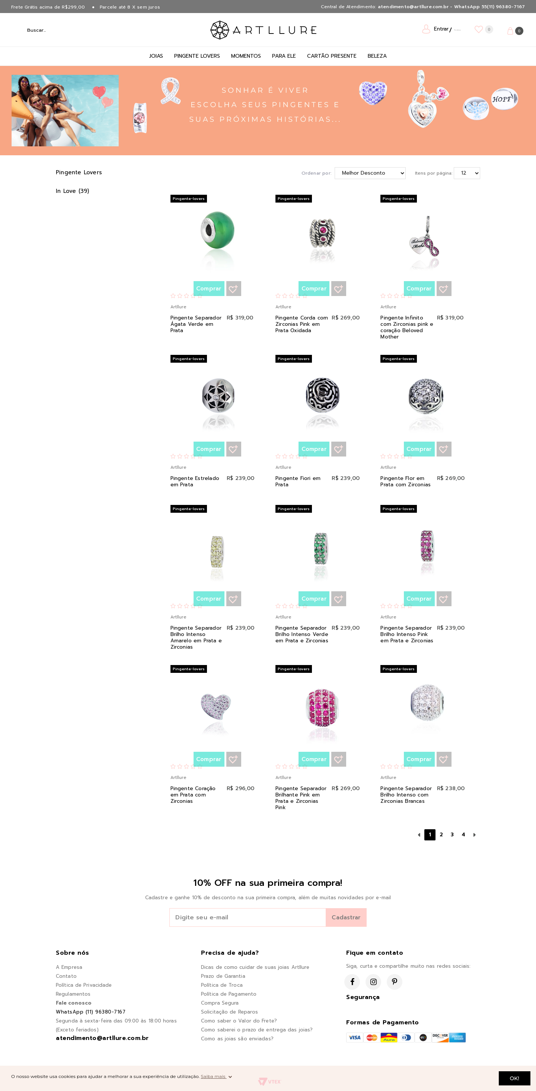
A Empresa (69, 967)
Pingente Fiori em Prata (298, 481)
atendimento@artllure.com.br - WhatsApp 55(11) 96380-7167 (451, 6)
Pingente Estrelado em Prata (195, 481)
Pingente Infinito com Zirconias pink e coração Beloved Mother (407, 327)
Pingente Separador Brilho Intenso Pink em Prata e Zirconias (407, 634)
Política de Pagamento (228, 994)
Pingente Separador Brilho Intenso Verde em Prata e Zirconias (302, 634)
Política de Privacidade (84, 985)
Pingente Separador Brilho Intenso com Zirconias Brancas (406, 795)
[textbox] (63, 29)
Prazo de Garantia (223, 976)
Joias (156, 56)
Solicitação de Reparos (229, 1011)
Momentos (246, 56)
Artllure (178, 307)
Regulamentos (73, 994)
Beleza (377, 56)
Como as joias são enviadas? (237, 1038)
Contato (66, 976)
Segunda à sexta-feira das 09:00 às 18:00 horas (116, 1020)
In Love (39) (72, 191)
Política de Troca (222, 985)
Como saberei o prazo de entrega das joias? (257, 1029)
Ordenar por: (316, 173)
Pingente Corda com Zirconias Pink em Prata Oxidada (302, 324)
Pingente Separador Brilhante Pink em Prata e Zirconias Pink (301, 798)
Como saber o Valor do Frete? (239, 1020)
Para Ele (284, 56)
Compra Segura (220, 1002)
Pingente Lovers (197, 56)
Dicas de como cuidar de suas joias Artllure (255, 967)
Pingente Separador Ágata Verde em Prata (196, 324)
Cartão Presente (332, 56)
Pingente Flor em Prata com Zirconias (406, 481)
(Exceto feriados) (77, 1029)
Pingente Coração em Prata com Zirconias (193, 795)
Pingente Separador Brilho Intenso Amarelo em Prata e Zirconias (196, 637)
